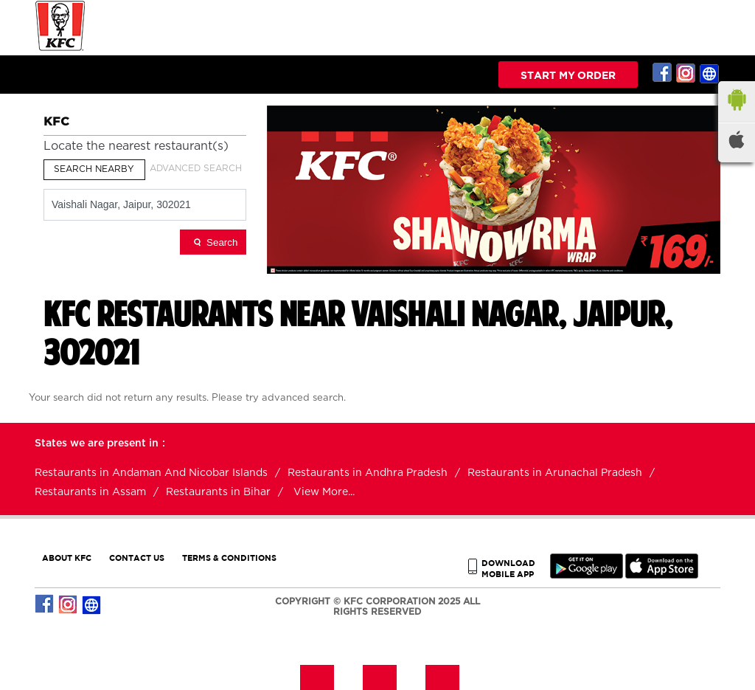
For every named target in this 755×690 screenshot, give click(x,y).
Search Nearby (94, 169)
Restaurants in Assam (90, 492)
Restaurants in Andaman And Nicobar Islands (151, 473)
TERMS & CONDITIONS (229, 557)
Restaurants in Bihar (218, 492)
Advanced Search (196, 168)
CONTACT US (136, 557)
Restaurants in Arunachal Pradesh (554, 473)
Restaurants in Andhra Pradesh (368, 473)
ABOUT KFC (66, 557)
